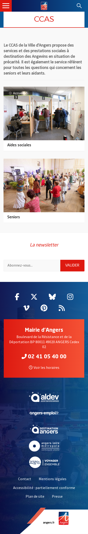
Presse (57, 496)
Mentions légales (52, 478)
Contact (24, 478)
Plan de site (35, 496)
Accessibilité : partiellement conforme (44, 487)
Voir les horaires (44, 367)
